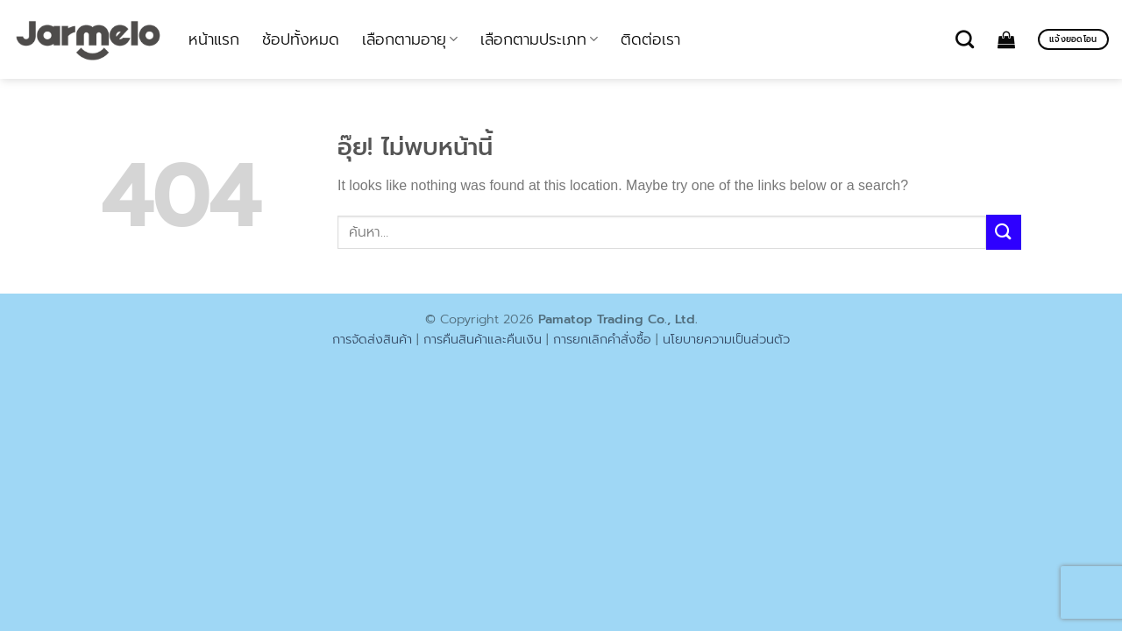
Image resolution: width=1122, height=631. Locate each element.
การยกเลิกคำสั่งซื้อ (602, 339)
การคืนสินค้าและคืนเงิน (482, 339)
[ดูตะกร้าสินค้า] (1006, 39)
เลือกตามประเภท (539, 39)
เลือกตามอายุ (410, 39)
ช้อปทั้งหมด (300, 39)
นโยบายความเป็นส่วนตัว (726, 339)
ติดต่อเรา (650, 39)
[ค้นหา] (964, 39)
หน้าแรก (213, 39)
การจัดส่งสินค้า (372, 339)
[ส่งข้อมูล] (1003, 232)
